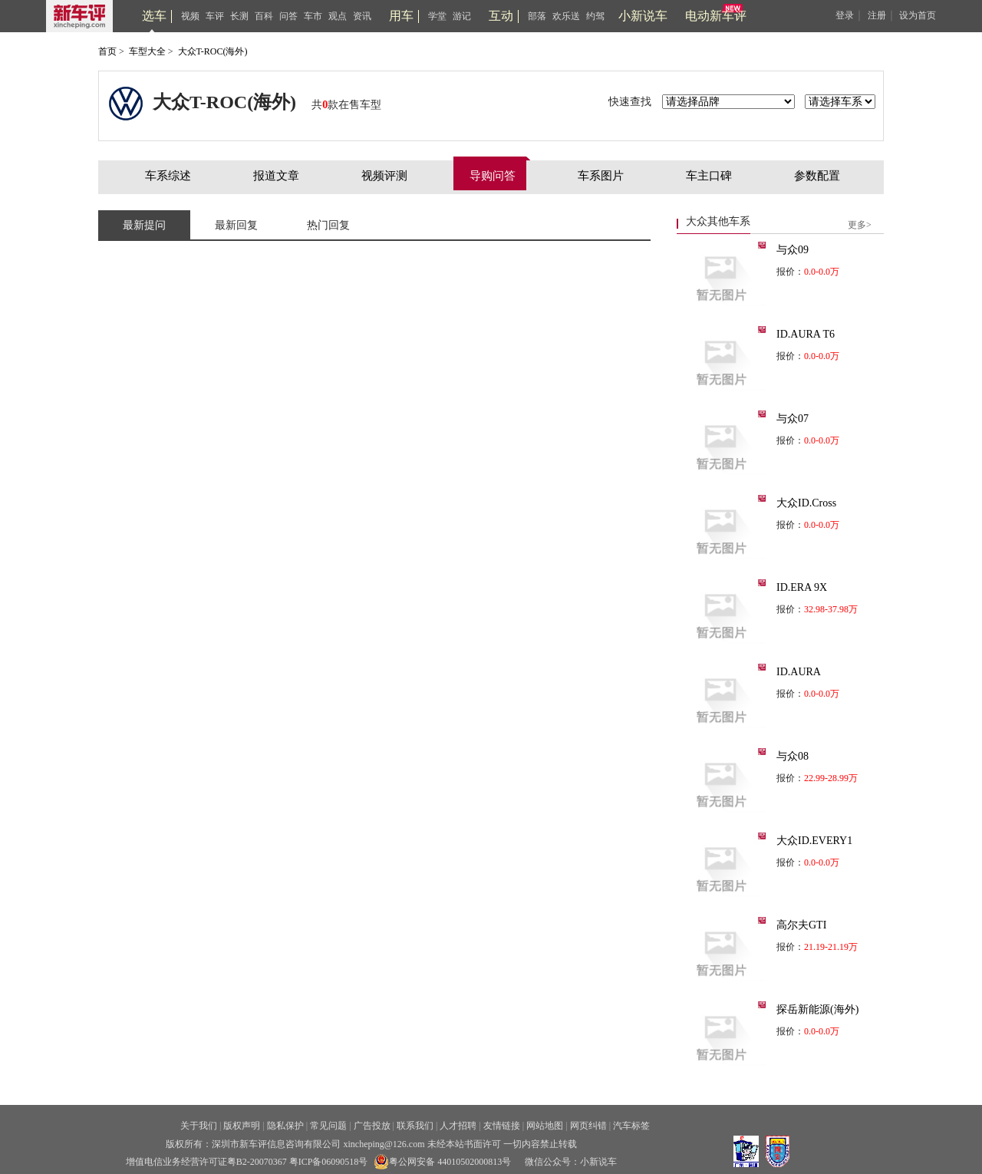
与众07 (792, 418)
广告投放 (372, 1125)
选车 (154, 15)
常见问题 (328, 1125)
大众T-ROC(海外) (213, 51)
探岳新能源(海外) (817, 1009)
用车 (401, 15)
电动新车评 (715, 15)
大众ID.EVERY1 (814, 840)
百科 (264, 16)
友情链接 (501, 1125)
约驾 (595, 16)
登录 (844, 15)
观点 (337, 16)
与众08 (792, 756)
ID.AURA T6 (805, 334)
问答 (288, 16)
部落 (537, 16)
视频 (190, 16)
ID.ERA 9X (801, 587)
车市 (313, 16)
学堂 (437, 16)
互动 (501, 15)
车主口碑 (709, 176)
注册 (877, 15)
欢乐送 (566, 16)
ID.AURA (798, 672)
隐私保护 (285, 1125)
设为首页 (917, 15)
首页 (107, 51)
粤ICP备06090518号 (328, 1161)
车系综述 (168, 176)
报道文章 (276, 176)
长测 (239, 16)
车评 (215, 16)
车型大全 (147, 51)
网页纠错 (588, 1125)
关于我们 (198, 1125)
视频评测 (384, 176)
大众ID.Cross (806, 503)
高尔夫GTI (801, 925)
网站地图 (544, 1125)
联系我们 (415, 1125)
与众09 (792, 250)
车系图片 (601, 176)
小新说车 (642, 15)
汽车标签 (631, 1125)
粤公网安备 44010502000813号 (442, 1161)
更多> (860, 224)
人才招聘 (458, 1125)
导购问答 (493, 176)
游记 (462, 16)
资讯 (362, 16)
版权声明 (241, 1125)
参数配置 (817, 176)
